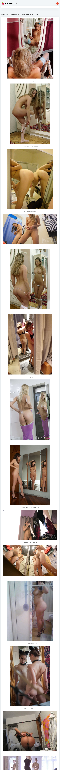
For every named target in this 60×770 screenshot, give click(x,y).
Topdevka (11, 3)
